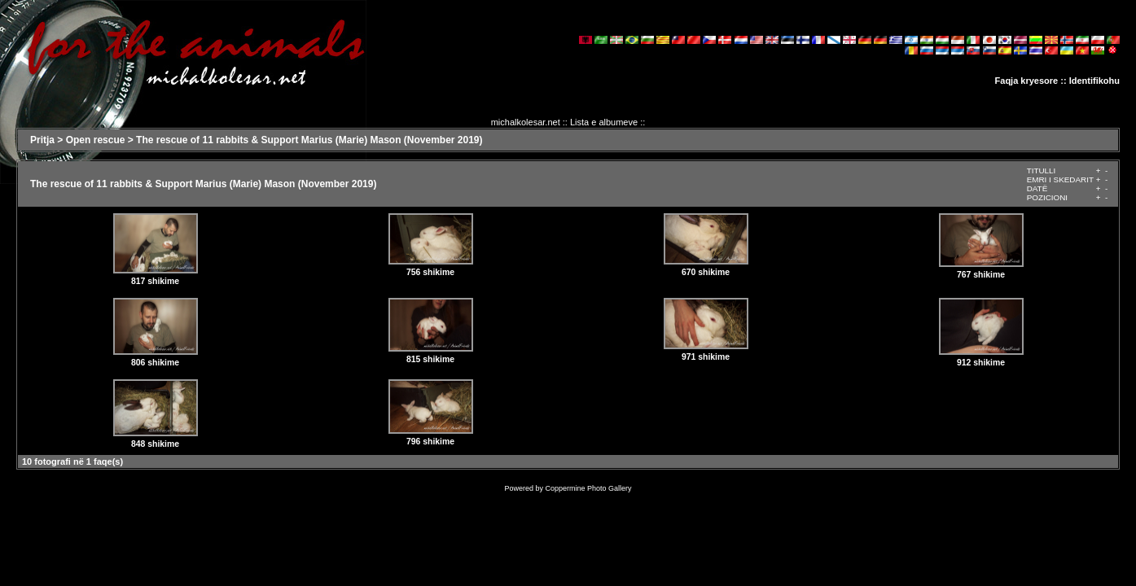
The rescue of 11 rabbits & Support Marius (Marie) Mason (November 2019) (309, 140)
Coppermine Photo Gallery (588, 488)
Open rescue (95, 140)
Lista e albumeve (604, 122)
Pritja (42, 140)
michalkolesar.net (525, 122)
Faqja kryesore (1027, 80)
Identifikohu (1094, 80)
